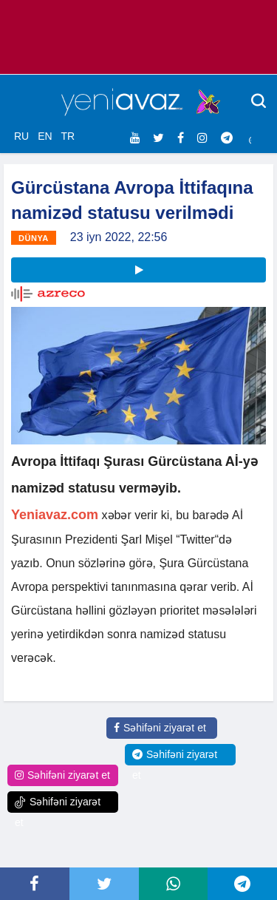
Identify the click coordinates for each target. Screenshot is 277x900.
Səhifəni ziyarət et (160, 728)
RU (21, 136)
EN (45, 136)
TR (68, 136)
